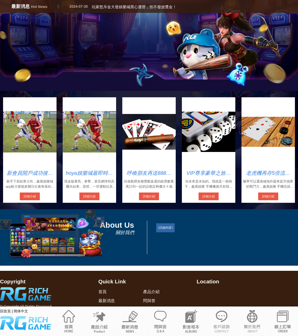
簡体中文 (21, 311)
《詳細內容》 (165, 227)
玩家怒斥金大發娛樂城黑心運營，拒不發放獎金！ (134, 7)
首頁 (68, 321)
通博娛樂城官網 (252, 321)
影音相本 (191, 321)
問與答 (160, 321)
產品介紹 (99, 321)
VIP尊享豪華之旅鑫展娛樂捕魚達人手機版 (208, 173)
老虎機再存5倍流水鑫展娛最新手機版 (268, 173)
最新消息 (130, 321)
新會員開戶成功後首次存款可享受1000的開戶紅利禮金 (30, 173)
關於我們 (221, 321)
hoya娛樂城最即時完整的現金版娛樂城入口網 (89, 173)
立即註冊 (282, 321)
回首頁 (5, 311)
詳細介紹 (30, 196)
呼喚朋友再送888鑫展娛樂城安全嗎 (149, 173)
